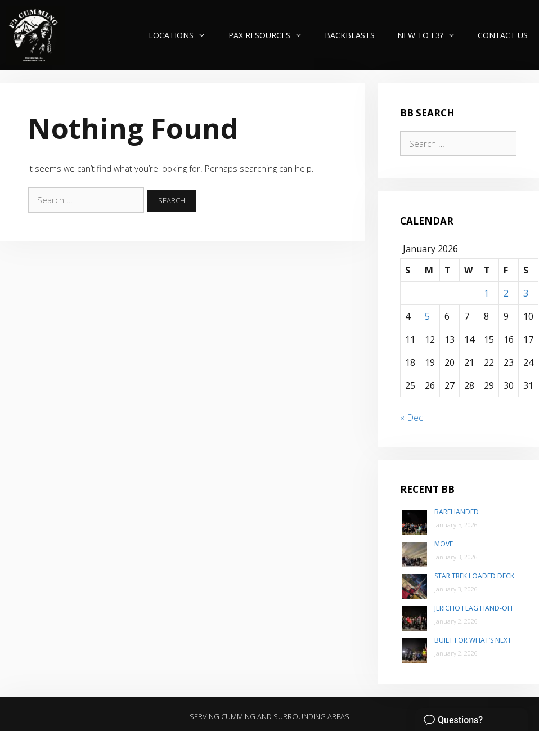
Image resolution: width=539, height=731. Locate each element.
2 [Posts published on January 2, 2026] (506, 293)
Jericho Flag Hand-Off (474, 608)
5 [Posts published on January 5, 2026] (427, 316)
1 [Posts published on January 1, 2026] (486, 293)
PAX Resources (270, 35)
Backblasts (350, 35)
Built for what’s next (472, 640)
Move (443, 544)
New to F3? (431, 35)
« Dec (411, 417)
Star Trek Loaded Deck (474, 576)
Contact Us (503, 35)
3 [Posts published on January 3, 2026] (525, 293)
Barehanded (456, 512)
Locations (183, 35)
